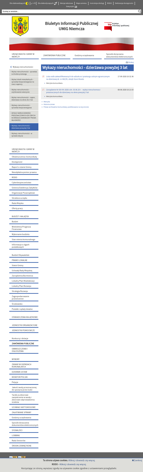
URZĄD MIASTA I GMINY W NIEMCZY (23, 150)
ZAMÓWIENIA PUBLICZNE (23, 343)
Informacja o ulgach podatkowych (20, 245)
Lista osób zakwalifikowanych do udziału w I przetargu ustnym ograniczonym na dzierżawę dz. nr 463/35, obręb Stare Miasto (78, 77)
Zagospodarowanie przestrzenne (20, 297)
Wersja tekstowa (66, 3)
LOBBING (16, 435)
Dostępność (17, 162)
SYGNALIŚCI (17, 430)
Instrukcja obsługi (97, 3)
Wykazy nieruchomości (21, 67)
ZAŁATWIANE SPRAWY (21, 412)
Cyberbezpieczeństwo (21, 182)
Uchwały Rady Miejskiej (22, 270)
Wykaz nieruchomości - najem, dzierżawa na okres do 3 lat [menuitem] (23, 98)
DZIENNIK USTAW (19, 372)
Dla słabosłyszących (47, 3)
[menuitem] (24, 55)
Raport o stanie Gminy (21, 167)
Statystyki (71, 6)
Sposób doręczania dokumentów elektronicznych (25, 423)
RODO (109, 3)
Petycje (15, 382)
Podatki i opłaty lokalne (22, 309)
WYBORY (15, 359)
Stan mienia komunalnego (23, 239)
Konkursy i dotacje (20, 338)
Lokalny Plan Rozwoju (21, 286)
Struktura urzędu (19, 198)
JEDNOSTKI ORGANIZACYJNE (24, 325)
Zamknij (137, 460)
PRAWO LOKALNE (19, 260)
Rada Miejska (17, 203)
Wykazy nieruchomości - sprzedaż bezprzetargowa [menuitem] (22, 106)
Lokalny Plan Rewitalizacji (23, 281)
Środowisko (17, 304)
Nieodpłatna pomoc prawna (24, 172)
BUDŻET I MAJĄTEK (20, 216)
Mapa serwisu (81, 3)
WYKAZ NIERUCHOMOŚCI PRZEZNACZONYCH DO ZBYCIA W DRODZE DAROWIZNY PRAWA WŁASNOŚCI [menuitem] (24, 116)
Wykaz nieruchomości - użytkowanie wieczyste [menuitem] (21, 91)
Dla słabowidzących (19, 3)
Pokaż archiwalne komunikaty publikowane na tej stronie (65, 107)
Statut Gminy (17, 265)
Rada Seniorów (18, 440)
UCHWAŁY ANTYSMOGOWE (23, 407)
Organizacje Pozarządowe (23, 193)
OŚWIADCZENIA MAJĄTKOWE (25, 317)
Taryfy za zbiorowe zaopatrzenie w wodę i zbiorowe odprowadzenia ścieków (23, 398)
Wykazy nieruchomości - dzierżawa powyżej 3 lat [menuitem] (21, 127)
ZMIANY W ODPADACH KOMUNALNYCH (21, 365)
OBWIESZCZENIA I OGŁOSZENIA (20, 350)
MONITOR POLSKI (20, 377)
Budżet (15, 221)
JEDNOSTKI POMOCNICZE (23, 330)
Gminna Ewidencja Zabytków (24, 187)
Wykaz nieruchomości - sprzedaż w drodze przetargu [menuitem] (24, 73)
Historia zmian (48, 104)
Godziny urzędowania (21, 417)
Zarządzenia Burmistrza (22, 275)
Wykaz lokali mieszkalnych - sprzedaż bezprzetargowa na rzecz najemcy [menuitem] (23, 81)
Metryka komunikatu (53, 83)
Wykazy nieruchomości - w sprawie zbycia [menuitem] (22, 134)
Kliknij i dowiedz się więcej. (81, 460)
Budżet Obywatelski (20, 255)
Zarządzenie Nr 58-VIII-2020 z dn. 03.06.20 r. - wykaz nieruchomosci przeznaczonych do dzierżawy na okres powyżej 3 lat (73, 91)
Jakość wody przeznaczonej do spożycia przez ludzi (24, 388)
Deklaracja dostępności (124, 3)
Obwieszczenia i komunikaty (24, 156)
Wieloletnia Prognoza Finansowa (21, 228)
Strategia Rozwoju (20, 291)
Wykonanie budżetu (21, 234)
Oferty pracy (17, 208)
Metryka (46, 102)
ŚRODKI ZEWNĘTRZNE (21, 445)
